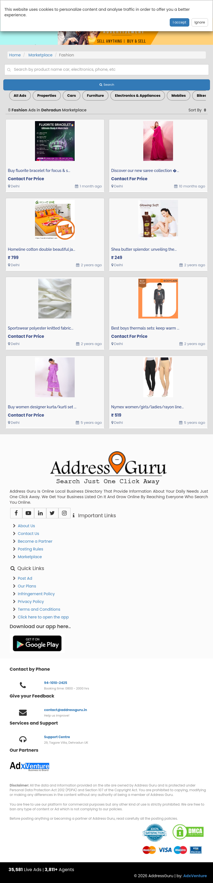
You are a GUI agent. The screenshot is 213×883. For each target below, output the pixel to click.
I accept (179, 22)
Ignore (200, 22)
